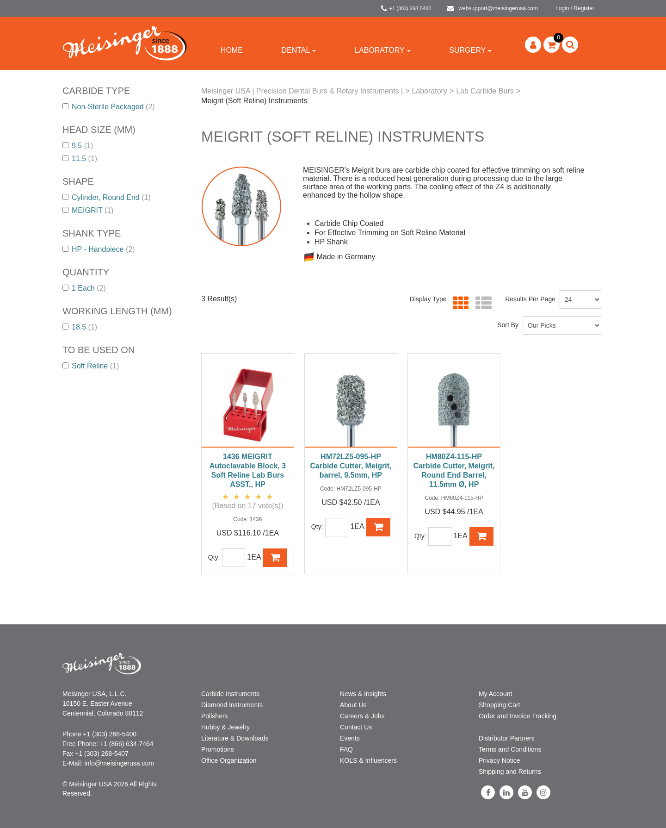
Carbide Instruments (230, 693)
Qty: (214, 557)
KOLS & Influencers (368, 760)
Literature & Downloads (235, 738)
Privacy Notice (499, 760)
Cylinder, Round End (106, 197)
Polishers (214, 716)
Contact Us (356, 727)
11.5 (79, 158)
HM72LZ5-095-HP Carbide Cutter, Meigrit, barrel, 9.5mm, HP (350, 466)
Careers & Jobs (362, 716)
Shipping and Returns (510, 771)
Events (350, 738)
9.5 (77, 145)
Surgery (470, 50)
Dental (298, 50)
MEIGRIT (87, 210)
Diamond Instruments (232, 705)
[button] (551, 45)
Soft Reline (90, 366)
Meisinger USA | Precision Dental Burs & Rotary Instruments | (302, 91)
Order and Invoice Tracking (517, 716)
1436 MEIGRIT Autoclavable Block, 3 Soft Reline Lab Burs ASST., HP (248, 470)
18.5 (79, 327)
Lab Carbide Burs (485, 91)
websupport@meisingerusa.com (492, 8)
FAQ (346, 749)
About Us (353, 705)
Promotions (217, 749)
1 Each (84, 288)
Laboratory (383, 50)
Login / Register (574, 8)
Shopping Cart (499, 705)
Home (232, 50)
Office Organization (229, 760)
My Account (495, 693)
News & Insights (363, 693)
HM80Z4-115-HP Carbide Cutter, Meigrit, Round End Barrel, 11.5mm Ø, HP (453, 470)
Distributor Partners (507, 738)
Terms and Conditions (510, 749)
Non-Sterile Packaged (108, 107)
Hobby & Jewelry (225, 727)
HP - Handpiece (98, 249)
